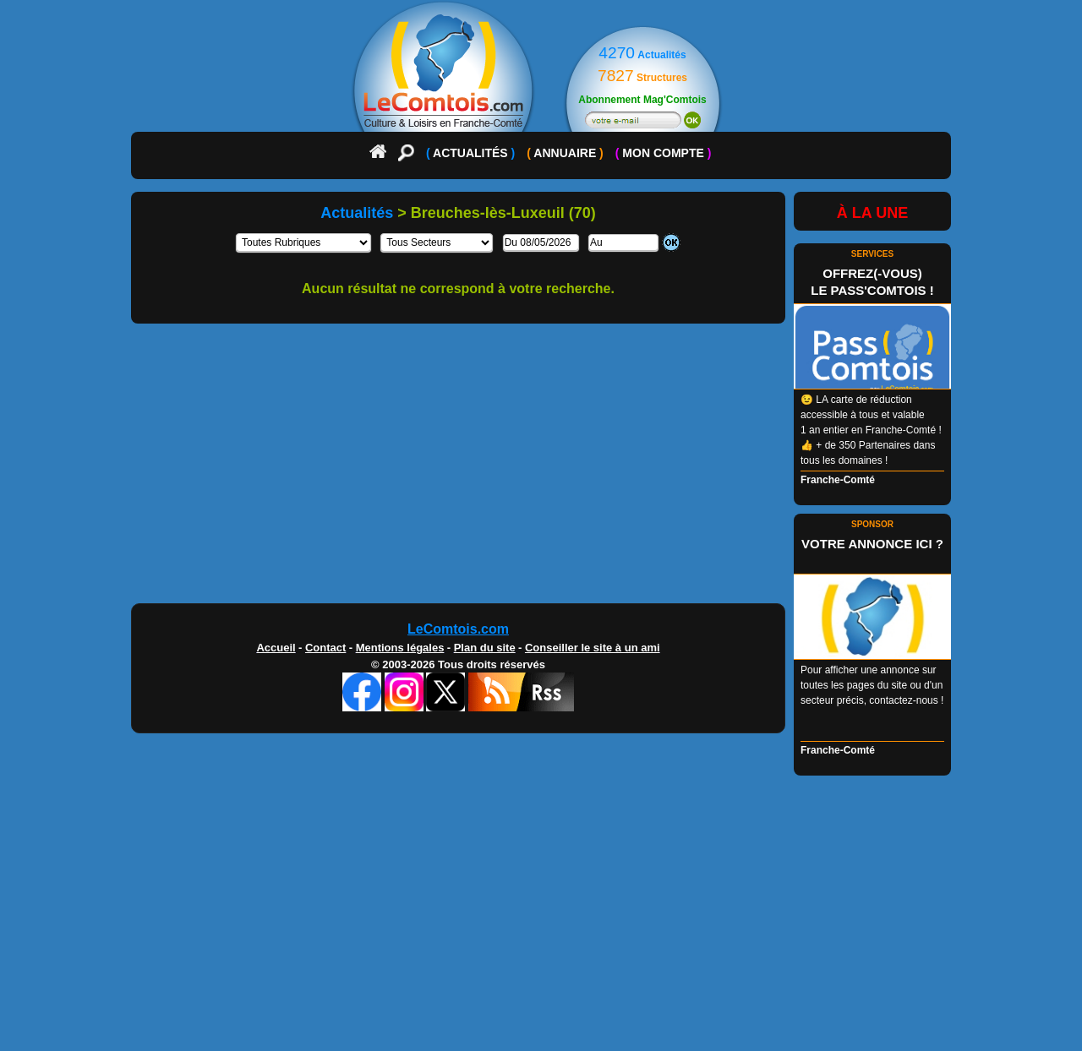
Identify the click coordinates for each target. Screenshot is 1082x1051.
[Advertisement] (541, 469)
